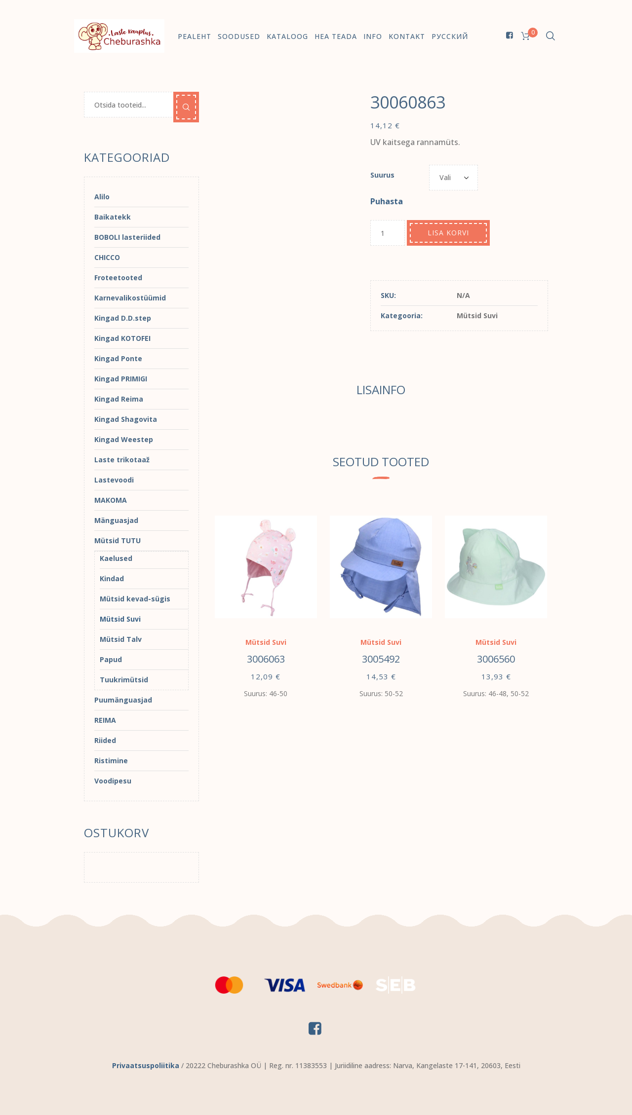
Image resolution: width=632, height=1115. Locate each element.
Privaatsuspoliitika (145, 1065)
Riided (105, 740)
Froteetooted (118, 277)
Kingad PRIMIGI (120, 378)
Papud (111, 659)
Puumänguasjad (123, 700)
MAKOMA (110, 500)
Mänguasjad (116, 520)
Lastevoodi (114, 479)
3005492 (381, 659)
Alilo (102, 196)
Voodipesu (112, 780)
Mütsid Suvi (477, 315)
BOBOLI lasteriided (127, 237)
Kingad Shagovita (125, 419)
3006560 (496, 659)
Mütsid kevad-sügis (135, 598)
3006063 (266, 659)
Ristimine (111, 760)
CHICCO (107, 257)
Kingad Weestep (123, 439)
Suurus (382, 175)
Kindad (112, 578)
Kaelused (116, 558)
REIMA (105, 720)
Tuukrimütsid (124, 679)
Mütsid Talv (121, 639)
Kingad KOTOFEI (122, 338)
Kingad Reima (118, 399)
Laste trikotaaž (122, 459)
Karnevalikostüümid (130, 297)
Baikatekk (112, 217)
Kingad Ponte (118, 358)
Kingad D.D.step (122, 318)
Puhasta (386, 201)
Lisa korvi (448, 232)
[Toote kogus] (387, 233)
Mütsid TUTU (117, 540)
